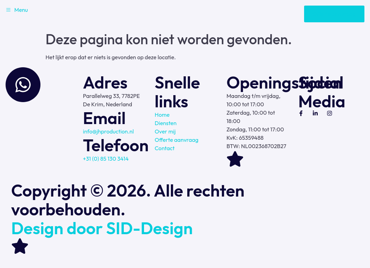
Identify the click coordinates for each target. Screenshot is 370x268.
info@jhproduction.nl (108, 131)
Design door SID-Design (102, 227)
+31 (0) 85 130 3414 (106, 158)
